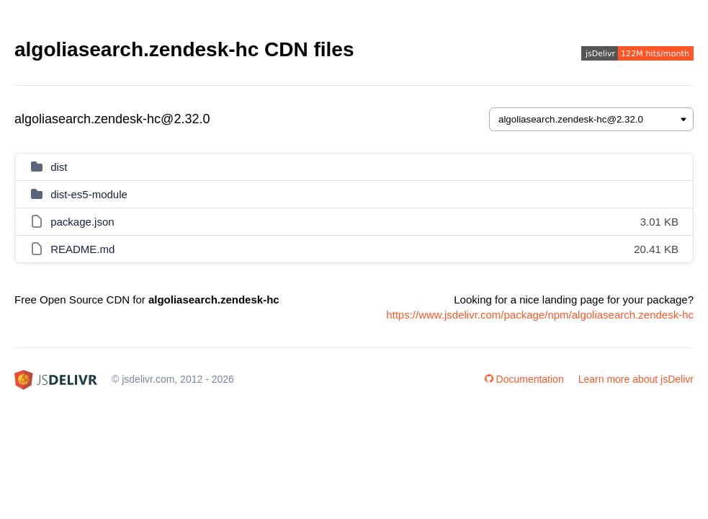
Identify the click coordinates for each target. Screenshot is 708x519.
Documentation (524, 379)
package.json (82, 222)
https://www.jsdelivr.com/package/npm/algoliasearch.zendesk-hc (540, 315)
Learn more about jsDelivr (636, 379)
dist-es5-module (88, 194)
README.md (82, 249)
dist (58, 167)
